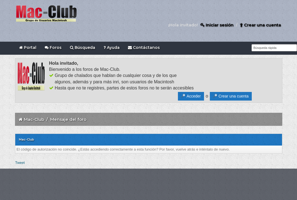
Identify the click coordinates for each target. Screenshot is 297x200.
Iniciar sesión (216, 25)
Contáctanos (144, 47)
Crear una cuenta (260, 25)
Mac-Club (34, 119)
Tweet (20, 163)
